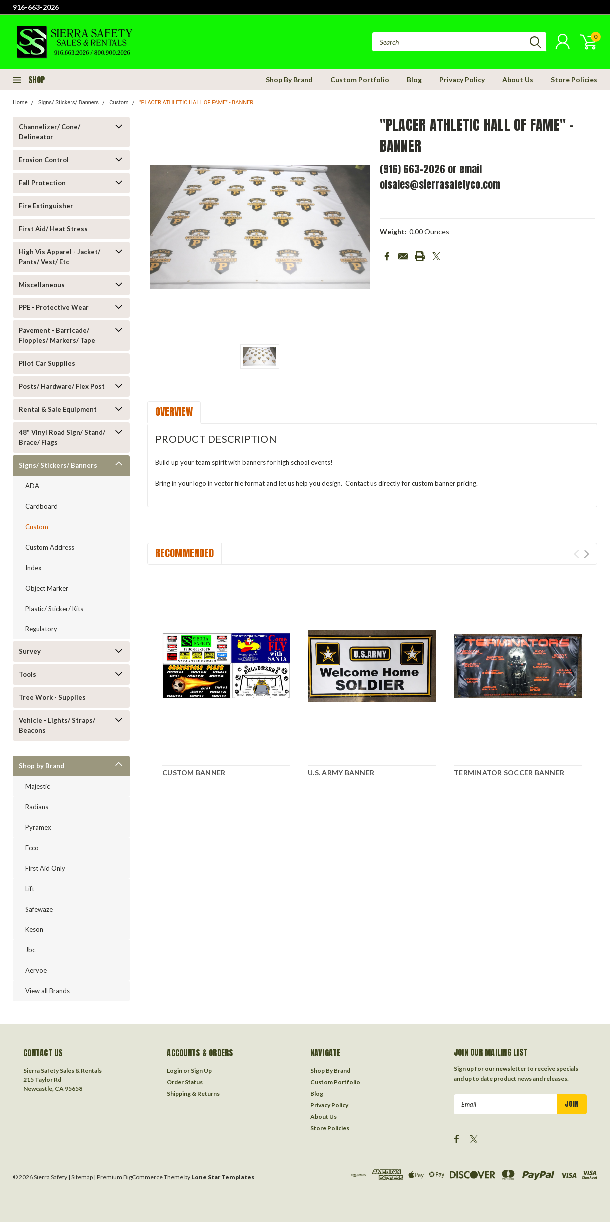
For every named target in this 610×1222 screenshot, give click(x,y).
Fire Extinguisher (46, 206)
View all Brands (47, 991)
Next (586, 554)
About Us (517, 79)
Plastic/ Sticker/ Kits (54, 608)
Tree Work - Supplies (52, 697)
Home (20, 102)
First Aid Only (45, 868)
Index (33, 568)
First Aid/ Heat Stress (53, 229)
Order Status (185, 1082)
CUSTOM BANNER (193, 772)
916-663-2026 (36, 7)
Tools (27, 674)
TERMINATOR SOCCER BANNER (509, 772)
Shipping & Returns (193, 1093)
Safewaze (39, 909)
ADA (32, 486)
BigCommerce (143, 1177)
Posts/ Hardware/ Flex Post (62, 386)
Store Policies (574, 79)
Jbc (30, 950)
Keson (34, 929)
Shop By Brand (289, 79)
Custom (118, 102)
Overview (174, 411)
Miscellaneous (42, 285)
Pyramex (38, 827)
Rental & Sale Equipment (58, 409)
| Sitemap (80, 1177)
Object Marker (46, 588)
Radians (36, 807)
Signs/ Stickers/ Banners (68, 102)
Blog (414, 79)
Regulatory (41, 629)
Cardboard (41, 506)
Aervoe (36, 970)
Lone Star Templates (222, 1177)
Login (174, 1070)
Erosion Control (44, 160)
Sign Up (201, 1070)
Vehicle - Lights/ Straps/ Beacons (57, 725)
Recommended (184, 553)
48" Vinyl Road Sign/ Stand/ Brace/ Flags (62, 437)
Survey (30, 651)
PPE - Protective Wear (54, 307)
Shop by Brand (41, 766)
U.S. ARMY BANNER (341, 772)
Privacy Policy (462, 79)
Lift (29, 889)
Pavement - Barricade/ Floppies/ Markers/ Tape (57, 335)
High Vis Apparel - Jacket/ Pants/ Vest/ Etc (59, 257)
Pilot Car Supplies (47, 363)
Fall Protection (42, 183)
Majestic (37, 786)
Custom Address (49, 547)
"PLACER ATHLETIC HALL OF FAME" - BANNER (196, 102)
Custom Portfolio (359, 79)
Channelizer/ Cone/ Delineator (49, 132)
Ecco (32, 848)
